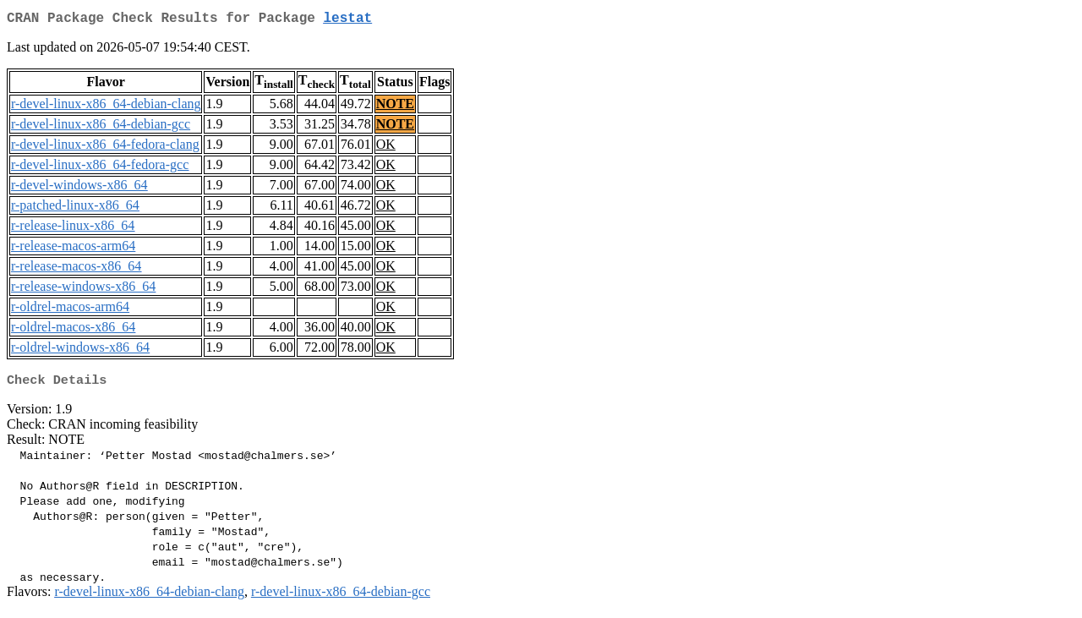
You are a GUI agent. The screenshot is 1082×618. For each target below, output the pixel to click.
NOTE (395, 107)
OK (386, 147)
